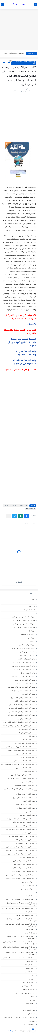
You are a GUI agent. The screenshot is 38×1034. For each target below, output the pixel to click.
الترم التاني (31, 638)
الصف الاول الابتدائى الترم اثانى (25, 680)
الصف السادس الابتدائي (27, 857)
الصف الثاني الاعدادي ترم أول (25, 794)
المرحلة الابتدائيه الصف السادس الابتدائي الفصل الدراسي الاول (21, 925)
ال (34, 613)
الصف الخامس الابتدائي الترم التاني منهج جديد (20, 818)
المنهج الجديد (31, 979)
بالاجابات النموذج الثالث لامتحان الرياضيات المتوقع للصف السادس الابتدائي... (13, 53)
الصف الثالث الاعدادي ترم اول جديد (24, 768)
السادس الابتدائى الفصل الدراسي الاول (22, 676)
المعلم (33, 975)
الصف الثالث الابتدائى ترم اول (25, 754)
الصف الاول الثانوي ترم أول (26, 729)
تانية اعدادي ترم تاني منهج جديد (25, 993)
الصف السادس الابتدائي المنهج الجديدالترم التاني (19, 878)
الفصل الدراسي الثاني (28, 889)
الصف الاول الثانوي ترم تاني (26, 733)
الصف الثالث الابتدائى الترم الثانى (24, 743)
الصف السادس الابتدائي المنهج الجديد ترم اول (20, 875)
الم (34, 892)
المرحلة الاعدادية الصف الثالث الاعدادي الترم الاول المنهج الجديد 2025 (20, 942)
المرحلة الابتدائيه (30, 912)
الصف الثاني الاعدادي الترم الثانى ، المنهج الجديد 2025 (20, 790)
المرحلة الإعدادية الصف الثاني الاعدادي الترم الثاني (19, 958)
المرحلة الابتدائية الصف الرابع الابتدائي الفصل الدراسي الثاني (22, 904)
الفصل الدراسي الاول (28, 885)
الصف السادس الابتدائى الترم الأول (24, 861)
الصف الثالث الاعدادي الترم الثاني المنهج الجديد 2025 (18, 764)
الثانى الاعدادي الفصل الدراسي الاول (23, 662)
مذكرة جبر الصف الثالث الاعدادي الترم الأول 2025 (19, 1017)
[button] (26, 516)
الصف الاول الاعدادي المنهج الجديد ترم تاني (21, 715)
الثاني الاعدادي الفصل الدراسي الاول (23, 666)
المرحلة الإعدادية (30, 929)
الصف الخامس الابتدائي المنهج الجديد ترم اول (20, 829)
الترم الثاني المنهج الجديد (27, 645)
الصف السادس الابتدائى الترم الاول (24, 864)
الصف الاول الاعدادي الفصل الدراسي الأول (21, 704)
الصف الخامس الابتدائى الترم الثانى (24, 822)
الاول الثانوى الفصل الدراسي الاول (24, 624)
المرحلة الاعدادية (30, 933)
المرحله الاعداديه (30, 972)
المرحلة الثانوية (30, 961)
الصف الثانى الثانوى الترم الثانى (25, 804)
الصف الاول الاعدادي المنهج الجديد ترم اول (21, 711)
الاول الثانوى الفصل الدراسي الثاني (24, 627)
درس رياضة (19, 4)
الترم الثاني (31, 641)
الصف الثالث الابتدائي (28, 740)
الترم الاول (32, 631)
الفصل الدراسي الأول (28, 882)
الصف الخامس (30, 811)
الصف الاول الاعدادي (28, 694)
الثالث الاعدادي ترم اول (27, 652)
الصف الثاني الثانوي (29, 801)
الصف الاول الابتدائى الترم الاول (25, 683)
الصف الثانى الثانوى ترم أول (26, 808)
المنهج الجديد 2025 (29, 982)
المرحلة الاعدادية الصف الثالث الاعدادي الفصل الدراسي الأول (21, 953)
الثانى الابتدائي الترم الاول (27, 655)
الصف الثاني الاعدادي (28, 782)
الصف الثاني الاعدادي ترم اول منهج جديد (22, 797)
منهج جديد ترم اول (29, 1024)
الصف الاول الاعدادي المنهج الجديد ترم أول (21, 708)
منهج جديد (32, 1021)
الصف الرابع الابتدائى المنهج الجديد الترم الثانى (20, 850)
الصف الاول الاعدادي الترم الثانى (24, 701)
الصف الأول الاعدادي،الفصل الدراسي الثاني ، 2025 (19, 722)
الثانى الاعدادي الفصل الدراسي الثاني (23, 669)
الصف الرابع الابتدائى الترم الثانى (24, 840)
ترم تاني (32, 1000)
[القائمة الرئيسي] (35, 4)
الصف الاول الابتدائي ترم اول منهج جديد (22, 690)
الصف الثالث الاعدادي (28, 757)
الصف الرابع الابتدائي (28, 833)
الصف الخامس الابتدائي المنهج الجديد (23, 826)
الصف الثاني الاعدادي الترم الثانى (24, 785)
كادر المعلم (31, 1014)
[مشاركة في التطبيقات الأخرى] (8, 516)
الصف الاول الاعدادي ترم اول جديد (24, 718)
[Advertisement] (19, 30)
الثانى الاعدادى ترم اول (28, 673)
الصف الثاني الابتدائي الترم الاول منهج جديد (21, 775)
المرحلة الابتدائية (30, 508)
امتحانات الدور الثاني (28, 986)
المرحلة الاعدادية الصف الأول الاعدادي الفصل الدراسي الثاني (21, 937)
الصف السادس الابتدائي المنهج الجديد (23, 871)
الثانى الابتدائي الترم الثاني (26, 659)
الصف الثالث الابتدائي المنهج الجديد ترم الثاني (20, 747)
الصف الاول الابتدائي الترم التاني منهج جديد (21, 687)
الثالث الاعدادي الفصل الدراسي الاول (23, 648)
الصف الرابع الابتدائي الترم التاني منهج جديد (21, 836)
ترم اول (33, 996)
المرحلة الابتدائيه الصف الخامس (25, 915)
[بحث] (2, 4)
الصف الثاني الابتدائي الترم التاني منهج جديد (21, 778)
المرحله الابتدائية (30, 965)
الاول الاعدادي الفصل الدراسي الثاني (23, 620)
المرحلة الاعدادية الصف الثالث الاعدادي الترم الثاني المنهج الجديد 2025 (20, 948)
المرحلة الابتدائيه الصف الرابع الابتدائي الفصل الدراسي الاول (22, 919)
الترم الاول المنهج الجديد (27, 634)
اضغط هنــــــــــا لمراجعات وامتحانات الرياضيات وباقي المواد (21, 342)
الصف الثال (31, 736)
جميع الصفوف (30, 1003)
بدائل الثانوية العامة (29, 989)
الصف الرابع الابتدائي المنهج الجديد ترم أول (24, 62)
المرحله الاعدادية (30, 968)
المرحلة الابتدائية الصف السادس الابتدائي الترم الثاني (18, 908)
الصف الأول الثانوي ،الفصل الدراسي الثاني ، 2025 (19, 725)
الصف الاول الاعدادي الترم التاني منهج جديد (21, 697)
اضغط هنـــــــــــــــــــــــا (27, 324)
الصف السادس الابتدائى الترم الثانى (24, 868)
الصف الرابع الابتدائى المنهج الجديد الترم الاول (20, 847)
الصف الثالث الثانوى (28, 771)
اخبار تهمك (32, 606)
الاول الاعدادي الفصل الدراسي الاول (23, 617)
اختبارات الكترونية (29, 610)
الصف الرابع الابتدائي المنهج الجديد (24, 843)
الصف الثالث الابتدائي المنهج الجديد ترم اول (21, 750)
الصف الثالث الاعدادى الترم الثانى (24, 761)
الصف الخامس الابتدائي (27, 815)
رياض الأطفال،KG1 (29, 1010)
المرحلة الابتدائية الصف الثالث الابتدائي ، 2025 (20, 899)
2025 (33, 599)
